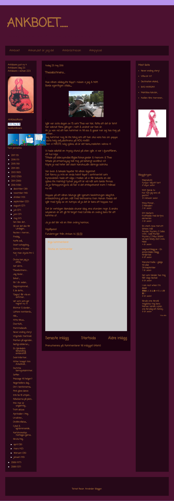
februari (18, 453)
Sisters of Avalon (21, 249)
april (16, 444)
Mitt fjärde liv (148, 190)
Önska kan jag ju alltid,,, (21, 261)
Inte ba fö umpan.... (22, 395)
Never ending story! (22, 332)
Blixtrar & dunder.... (22, 308)
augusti (17, 205)
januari (17, 457)
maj (16, 218)
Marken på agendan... (23, 340)
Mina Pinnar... (148, 203)
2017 (13, 155)
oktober (17, 197)
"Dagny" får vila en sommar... (21, 296)
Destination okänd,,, (149, 81)
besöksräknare (15, 128)
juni (16, 214)
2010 (13, 185)
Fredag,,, (16, 236)
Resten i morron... (21, 232)
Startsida (88, 338)
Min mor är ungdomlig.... (20, 404)
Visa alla (163, 315)
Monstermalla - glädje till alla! (152, 264)
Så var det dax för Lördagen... (21, 227)
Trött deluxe (18, 409)
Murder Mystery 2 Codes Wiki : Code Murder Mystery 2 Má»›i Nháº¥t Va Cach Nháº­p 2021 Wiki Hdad (153, 236)
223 (28, 71)
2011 (13, 181)
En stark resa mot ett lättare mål (152, 228)
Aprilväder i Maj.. (21, 414)
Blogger (98, 489)
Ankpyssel (95, 51)
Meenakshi (147, 180)
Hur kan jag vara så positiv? (151, 194)
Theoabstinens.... (20, 270)
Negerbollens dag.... (21, 383)
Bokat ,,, (16, 278)
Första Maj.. (18, 439)
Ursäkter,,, (17, 418)
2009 (14, 462)
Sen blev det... (19, 222)
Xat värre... (18, 266)
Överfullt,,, (17, 324)
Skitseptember (149, 267)
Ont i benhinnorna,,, (22, 387)
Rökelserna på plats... (23, 399)
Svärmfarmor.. (20, 357)
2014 (13, 168)
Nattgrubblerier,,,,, (21, 344)
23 (23, 68)
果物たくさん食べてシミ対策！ (153, 292)
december (19, 189)
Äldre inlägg (117, 338)
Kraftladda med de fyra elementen (152, 217)
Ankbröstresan (71, 51)
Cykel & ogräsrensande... (21, 427)
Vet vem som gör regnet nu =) (21, 302)
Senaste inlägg (57, 338)
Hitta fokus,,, (18, 320)
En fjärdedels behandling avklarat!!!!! (19, 351)
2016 (13, 159)
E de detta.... (18, 290)
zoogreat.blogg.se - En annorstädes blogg (152, 251)
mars (16, 448)
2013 (13, 172)
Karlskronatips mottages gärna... (22, 434)
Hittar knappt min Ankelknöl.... (21, 363)
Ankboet (14, 51)
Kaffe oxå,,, (17, 241)
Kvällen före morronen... (152, 98)
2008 (14, 466)
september (19, 201)
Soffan (16, 374)
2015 (13, 164)
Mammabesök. (20, 328)
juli (15, 210)
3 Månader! (147, 205)
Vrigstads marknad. (22, 336)
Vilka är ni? (146, 76)
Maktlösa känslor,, (149, 92)
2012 (13, 176)
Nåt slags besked (149, 278)
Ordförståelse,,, (19, 422)
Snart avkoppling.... (21, 245)
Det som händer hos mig (153, 275)
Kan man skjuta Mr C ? (23, 254)
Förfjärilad (146, 254)
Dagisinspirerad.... (21, 286)
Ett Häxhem (147, 213)
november (19, 193)
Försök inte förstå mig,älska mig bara (151, 303)
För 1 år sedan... (20, 282)
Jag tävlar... (18, 274)
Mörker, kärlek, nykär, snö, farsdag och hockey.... (152, 308)
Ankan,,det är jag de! (41, 51)
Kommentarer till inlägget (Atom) (83, 346)
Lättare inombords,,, (22, 312)
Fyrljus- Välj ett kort (151, 183)
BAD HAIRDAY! (148, 87)
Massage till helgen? (22, 378)
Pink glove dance (20, 391)
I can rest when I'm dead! (151, 287)
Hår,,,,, (15, 316)
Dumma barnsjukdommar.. (23, 369)
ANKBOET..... (37, 23)
